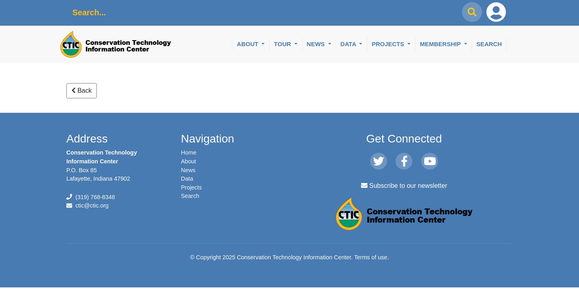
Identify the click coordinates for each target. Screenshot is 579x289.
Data (349, 44)
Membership (441, 44)
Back (82, 90)
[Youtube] (429, 161)
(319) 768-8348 (95, 197)
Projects (389, 44)
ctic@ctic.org (92, 205)
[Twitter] (378, 161)
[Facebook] (404, 161)
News (316, 44)
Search (489, 44)
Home (188, 152)
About (248, 44)
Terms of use (370, 257)
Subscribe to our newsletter (404, 185)
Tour (283, 44)
